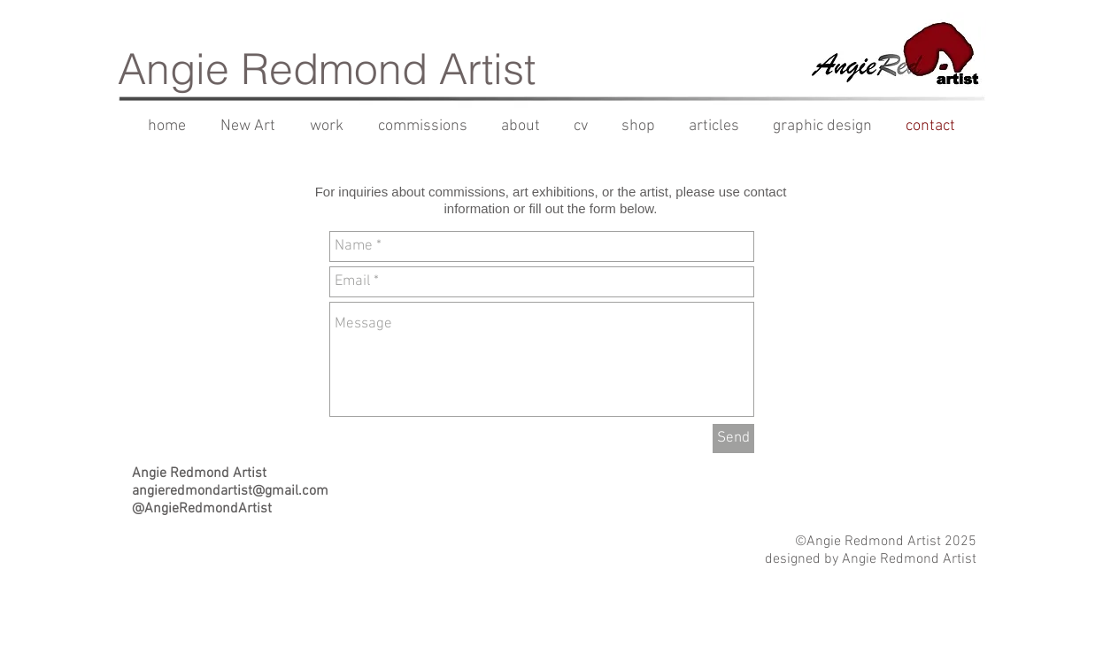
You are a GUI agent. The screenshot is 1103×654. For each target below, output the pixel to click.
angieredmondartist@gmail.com (230, 491)
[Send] (733, 438)
